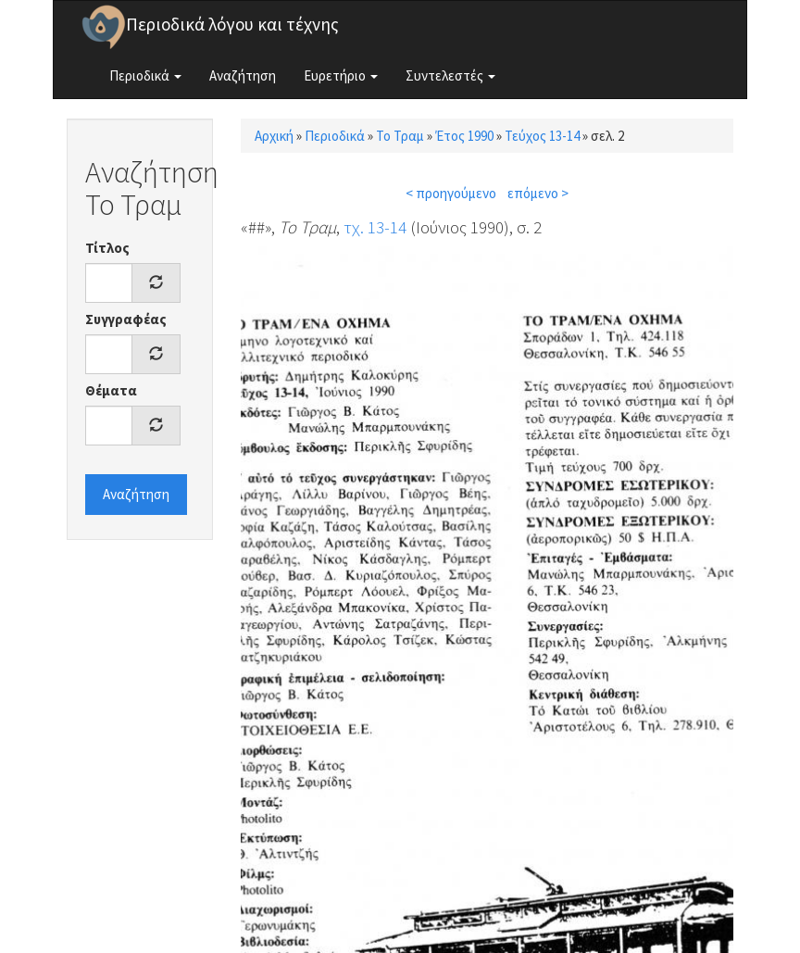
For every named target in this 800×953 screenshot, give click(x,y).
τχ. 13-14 (375, 227)
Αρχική (274, 135)
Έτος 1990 (464, 135)
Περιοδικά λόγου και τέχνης (232, 24)
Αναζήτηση (242, 75)
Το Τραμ (400, 135)
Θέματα (111, 390)
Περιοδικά (145, 75)
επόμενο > (538, 193)
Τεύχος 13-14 (542, 135)
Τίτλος (107, 248)
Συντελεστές (450, 75)
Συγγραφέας (126, 319)
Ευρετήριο (341, 75)
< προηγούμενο (451, 193)
